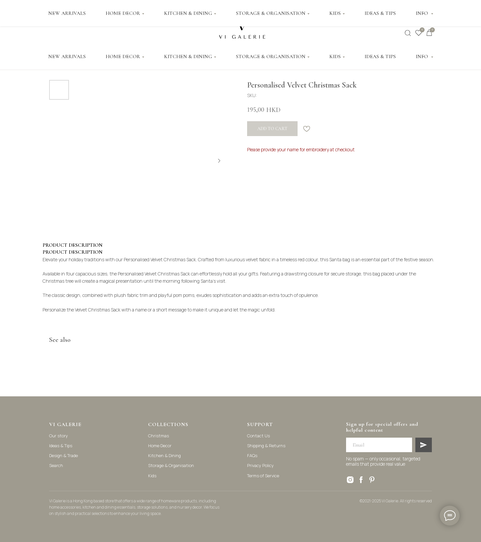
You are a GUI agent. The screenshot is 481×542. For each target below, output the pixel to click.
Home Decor (160, 446)
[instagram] (350, 480)
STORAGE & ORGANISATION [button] (270, 56)
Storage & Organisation (171, 465)
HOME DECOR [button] (123, 56)
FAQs (252, 455)
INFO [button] (422, 56)
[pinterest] (372, 480)
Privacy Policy (260, 465)
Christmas (158, 436)
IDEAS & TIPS (380, 56)
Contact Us (258, 436)
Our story (58, 436)
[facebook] (361, 480)
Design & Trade (63, 455)
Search (56, 465)
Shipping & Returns (266, 446)
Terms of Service (263, 476)
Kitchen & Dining (164, 455)
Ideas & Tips (60, 446)
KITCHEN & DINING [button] (188, 56)
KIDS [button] (335, 56)
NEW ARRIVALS (67, 56)
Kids (152, 476)
